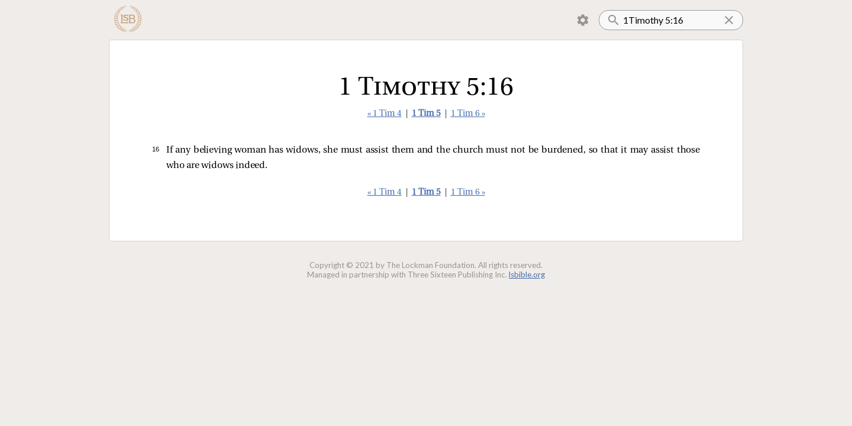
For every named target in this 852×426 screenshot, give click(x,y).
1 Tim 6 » (468, 113)
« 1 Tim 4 (384, 113)
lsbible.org (527, 274)
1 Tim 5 (426, 113)
